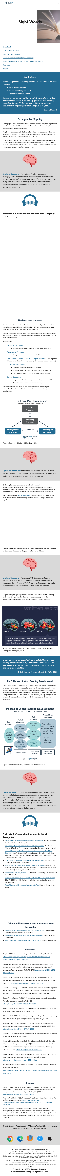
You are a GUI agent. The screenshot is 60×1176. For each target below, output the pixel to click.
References (7, 65)
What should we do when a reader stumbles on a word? (23, 940)
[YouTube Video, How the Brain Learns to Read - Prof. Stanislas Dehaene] (30, 524)
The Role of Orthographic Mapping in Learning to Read (24, 935)
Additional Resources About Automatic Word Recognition (23, 61)
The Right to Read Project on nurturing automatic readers (24, 846)
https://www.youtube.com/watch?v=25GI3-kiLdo (20, 1060)
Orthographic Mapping (11, 50)
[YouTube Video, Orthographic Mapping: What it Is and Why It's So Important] (30, 300)
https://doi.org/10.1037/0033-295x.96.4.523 (18, 1029)
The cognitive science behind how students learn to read (24, 840)
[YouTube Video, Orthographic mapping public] (30, 237)
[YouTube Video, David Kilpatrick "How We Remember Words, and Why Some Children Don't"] (30, 268)
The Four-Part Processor (11, 54)
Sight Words (7, 47)
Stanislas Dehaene (24, 495)
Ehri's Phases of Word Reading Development (18, 58)
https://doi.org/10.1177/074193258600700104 (19, 1004)
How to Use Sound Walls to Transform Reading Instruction (25, 860)
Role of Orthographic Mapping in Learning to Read (22, 885)
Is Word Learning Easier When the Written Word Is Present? (25, 865)
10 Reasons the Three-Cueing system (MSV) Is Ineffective (24, 930)
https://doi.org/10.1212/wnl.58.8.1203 (29, 1050)
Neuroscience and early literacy (15, 872)
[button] (2, 3)
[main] (30, 22)
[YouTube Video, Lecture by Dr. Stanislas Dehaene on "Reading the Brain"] (30, 905)
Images (5, 69)
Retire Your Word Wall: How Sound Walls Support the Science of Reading (30, 878)
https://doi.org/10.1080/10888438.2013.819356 (28, 983)
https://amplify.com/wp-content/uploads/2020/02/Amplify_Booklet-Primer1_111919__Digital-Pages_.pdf (27, 1102)
